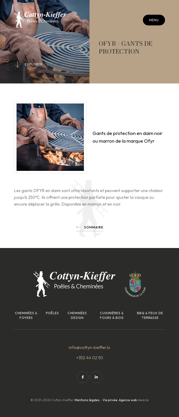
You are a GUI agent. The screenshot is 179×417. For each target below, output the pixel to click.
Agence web (128, 400)
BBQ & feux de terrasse (150, 315)
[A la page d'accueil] (40, 20)
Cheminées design (77, 315)
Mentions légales (87, 400)
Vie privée (110, 400)
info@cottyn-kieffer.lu (89, 347)
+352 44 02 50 (89, 357)
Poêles (52, 313)
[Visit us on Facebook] (83, 377)
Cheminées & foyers (26, 315)
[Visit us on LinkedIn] (96, 377)
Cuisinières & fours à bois (112, 315)
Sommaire (93, 227)
